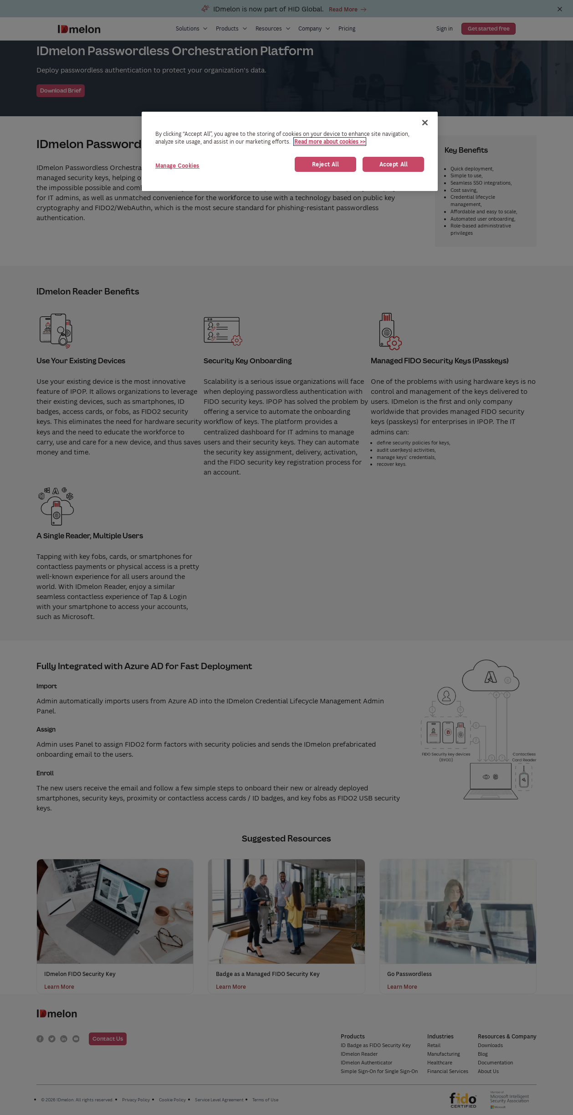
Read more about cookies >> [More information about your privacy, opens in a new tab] (329, 141)
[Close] (425, 123)
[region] (290, 151)
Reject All (325, 164)
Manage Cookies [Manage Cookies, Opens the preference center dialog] (177, 165)
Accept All (393, 164)
